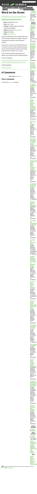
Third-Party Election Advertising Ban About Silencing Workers (33, 47)
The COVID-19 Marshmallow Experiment (33, 222)
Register (5, 9)
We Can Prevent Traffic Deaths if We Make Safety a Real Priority (33, 304)
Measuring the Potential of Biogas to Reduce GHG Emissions (33, 384)
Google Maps (18, 30)
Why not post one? (32, 20)
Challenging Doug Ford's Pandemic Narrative (33, 185)
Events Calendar (33, 11)
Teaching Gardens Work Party (11, 19)
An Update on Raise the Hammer (33, 86)
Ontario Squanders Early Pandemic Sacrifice (32, 408)
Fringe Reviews (32, 452)
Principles (10, 7)
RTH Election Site (33, 449)
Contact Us (10, 467)
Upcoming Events (32, 462)
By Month (32, 429)
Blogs (31, 457)
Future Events (10, 16)
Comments (22, 7)
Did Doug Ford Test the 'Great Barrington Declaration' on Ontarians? (33, 66)
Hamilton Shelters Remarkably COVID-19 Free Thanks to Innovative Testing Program (33, 261)
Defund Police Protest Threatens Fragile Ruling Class (33, 363)
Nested (17, 76)
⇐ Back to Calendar (6, 67)
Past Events (17, 16)
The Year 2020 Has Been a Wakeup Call (33, 203)
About (4, 7)
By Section (32, 430)
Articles (32, 456)
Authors (15, 7)
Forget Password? (28, 9)
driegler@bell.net (11, 34)
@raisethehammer (33, 464)
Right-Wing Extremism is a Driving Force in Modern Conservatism (33, 142)
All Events (23, 16)
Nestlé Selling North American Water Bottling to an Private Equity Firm (33, 104)
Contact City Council (33, 444)
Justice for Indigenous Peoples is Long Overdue (33, 28)
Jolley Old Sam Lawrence (32, 123)
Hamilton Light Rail (32, 447)
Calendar (4, 16)
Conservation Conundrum (33, 345)
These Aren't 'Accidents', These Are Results (33, 327)
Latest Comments (32, 441)
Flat (20, 76)
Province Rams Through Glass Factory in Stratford (32, 285)
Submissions (29, 7)
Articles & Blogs (32, 459)
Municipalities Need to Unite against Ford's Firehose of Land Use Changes (33, 165)
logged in (10, 82)
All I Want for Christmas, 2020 (32, 241)
